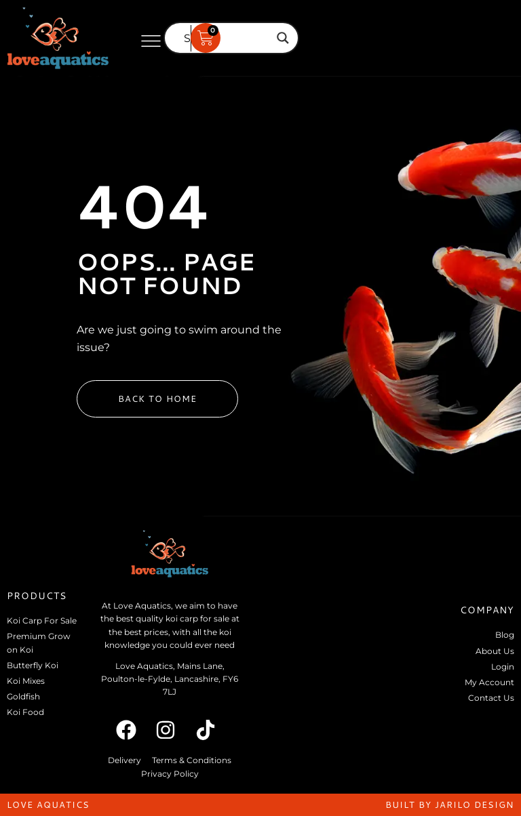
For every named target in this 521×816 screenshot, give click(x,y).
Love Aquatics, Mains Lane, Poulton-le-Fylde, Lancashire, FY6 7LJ (169, 679)
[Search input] (225, 37)
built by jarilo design (449, 804)
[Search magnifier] (282, 37)
